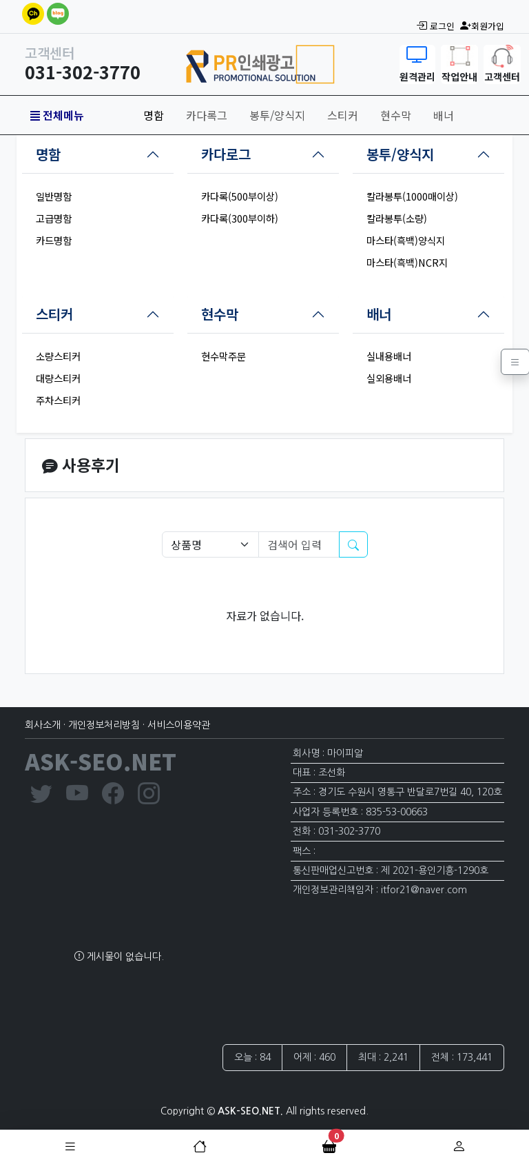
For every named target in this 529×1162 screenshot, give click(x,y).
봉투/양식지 (277, 115)
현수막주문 (223, 356)
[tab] (98, 154)
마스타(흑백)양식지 (405, 240)
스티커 (342, 115)
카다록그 (206, 115)
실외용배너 (388, 378)
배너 (443, 115)
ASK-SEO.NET (100, 761)
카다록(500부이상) (239, 196)
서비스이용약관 (178, 725)
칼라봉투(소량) (396, 218)
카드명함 (54, 240)
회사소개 (43, 725)
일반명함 (54, 196)
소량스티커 (58, 356)
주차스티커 (58, 400)
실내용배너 (388, 356)
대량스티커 (58, 378)
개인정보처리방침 (104, 725)
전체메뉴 (57, 115)
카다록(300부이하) (239, 218)
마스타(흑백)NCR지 (407, 262)
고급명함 (54, 218)
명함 (153, 115)
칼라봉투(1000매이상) (412, 196)
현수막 (395, 115)
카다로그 (226, 154)
